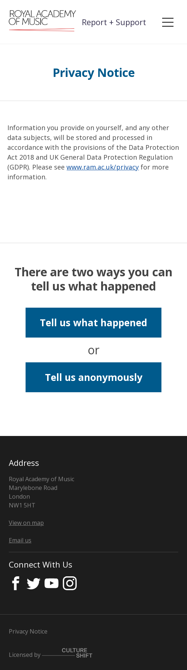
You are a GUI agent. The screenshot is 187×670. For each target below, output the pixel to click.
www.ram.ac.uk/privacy (102, 167)
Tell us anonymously (93, 377)
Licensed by (50, 653)
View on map (26, 523)
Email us (20, 540)
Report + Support (114, 21)
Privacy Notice (28, 631)
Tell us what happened (93, 322)
